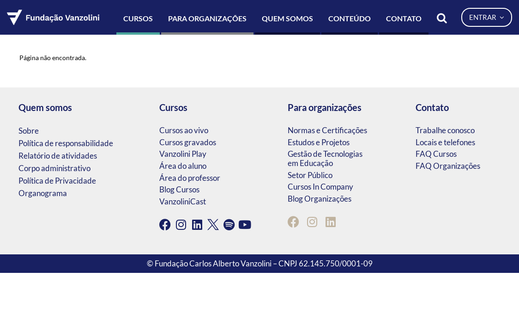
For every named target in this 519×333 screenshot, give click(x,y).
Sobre (28, 131)
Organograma (42, 193)
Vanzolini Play (182, 154)
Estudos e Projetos (319, 142)
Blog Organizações (319, 199)
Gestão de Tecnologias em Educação (325, 158)
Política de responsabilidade (65, 143)
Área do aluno (182, 166)
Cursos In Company (320, 186)
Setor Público (310, 175)
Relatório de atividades (57, 155)
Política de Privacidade (57, 180)
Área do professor (189, 178)
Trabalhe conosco (445, 130)
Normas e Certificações (327, 130)
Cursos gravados (187, 142)
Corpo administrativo (54, 168)
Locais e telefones (445, 142)
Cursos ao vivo (183, 130)
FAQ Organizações (448, 166)
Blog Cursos (179, 189)
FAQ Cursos (436, 154)
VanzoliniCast (182, 201)
